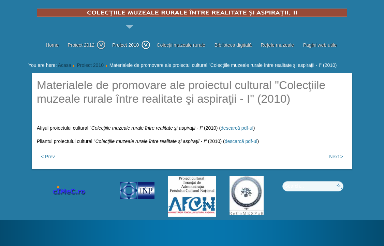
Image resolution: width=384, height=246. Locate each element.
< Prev (48, 156)
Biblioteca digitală (233, 45)
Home (52, 45)
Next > (336, 156)
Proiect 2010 (131, 45)
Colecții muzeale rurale (181, 45)
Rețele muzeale (277, 45)
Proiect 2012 (87, 45)
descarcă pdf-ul (237, 128)
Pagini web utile (320, 45)
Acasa (64, 65)
